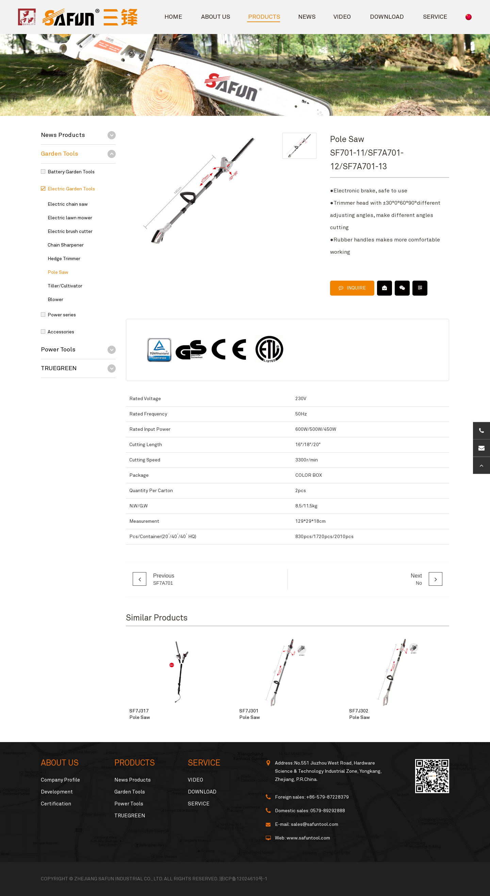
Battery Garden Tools (71, 172)
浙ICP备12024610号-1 (243, 879)
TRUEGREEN (59, 368)
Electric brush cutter (70, 231)
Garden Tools (59, 154)
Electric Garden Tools (71, 189)
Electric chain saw (68, 204)
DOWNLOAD (387, 17)
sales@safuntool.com (314, 824)
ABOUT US (215, 17)
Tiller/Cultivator (65, 286)
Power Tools (58, 350)
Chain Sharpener (66, 245)
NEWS (306, 17)
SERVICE (435, 17)
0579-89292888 (327, 810)
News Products (63, 135)
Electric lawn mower (70, 218)
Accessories (61, 332)
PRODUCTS (264, 17)
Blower (55, 299)
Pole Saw (58, 272)
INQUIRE (352, 287)
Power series (62, 315)
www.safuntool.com (308, 838)
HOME (173, 17)
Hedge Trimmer (64, 258)
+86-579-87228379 (327, 797)
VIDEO (342, 17)
